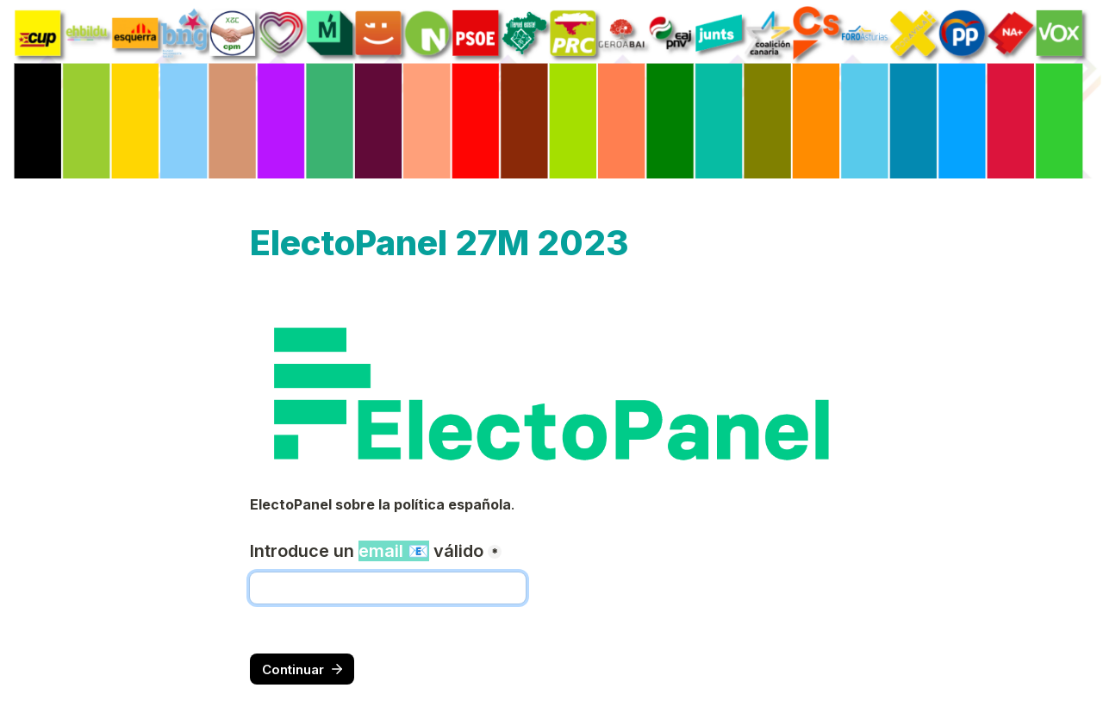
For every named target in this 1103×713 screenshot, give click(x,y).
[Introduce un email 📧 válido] (388, 588)
